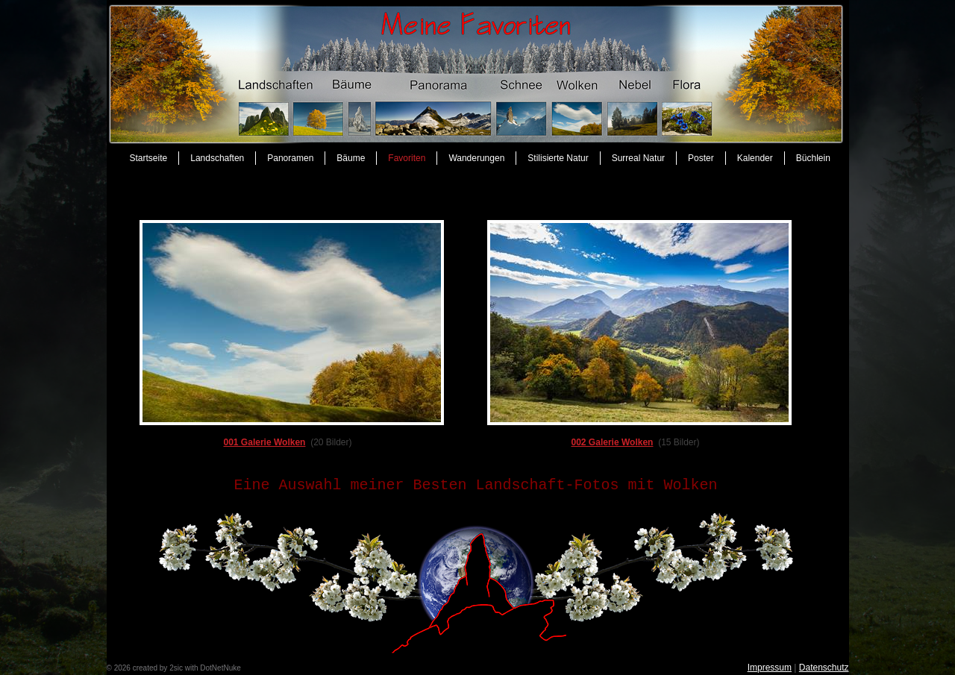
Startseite (149, 158)
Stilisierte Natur (557, 158)
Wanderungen (476, 158)
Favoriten (406, 158)
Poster (701, 158)
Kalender (755, 158)
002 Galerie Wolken (612, 442)
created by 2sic (158, 668)
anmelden (259, 668)
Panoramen (290, 158)
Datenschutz (824, 667)
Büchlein (813, 158)
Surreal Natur (638, 158)
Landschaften (217, 158)
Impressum (770, 667)
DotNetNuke (220, 668)
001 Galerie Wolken (264, 442)
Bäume (350, 158)
